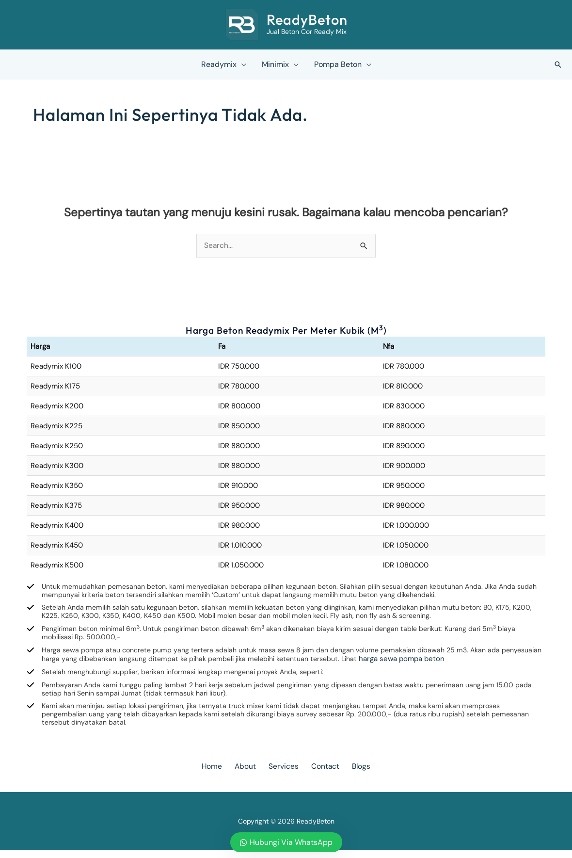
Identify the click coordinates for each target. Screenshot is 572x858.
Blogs (352, 774)
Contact (320, 774)
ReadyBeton (307, 20)
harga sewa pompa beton (468, 663)
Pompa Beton (338, 64)
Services (284, 774)
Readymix (219, 64)
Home (220, 774)
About (250, 774)
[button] (558, 64)
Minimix (275, 64)
